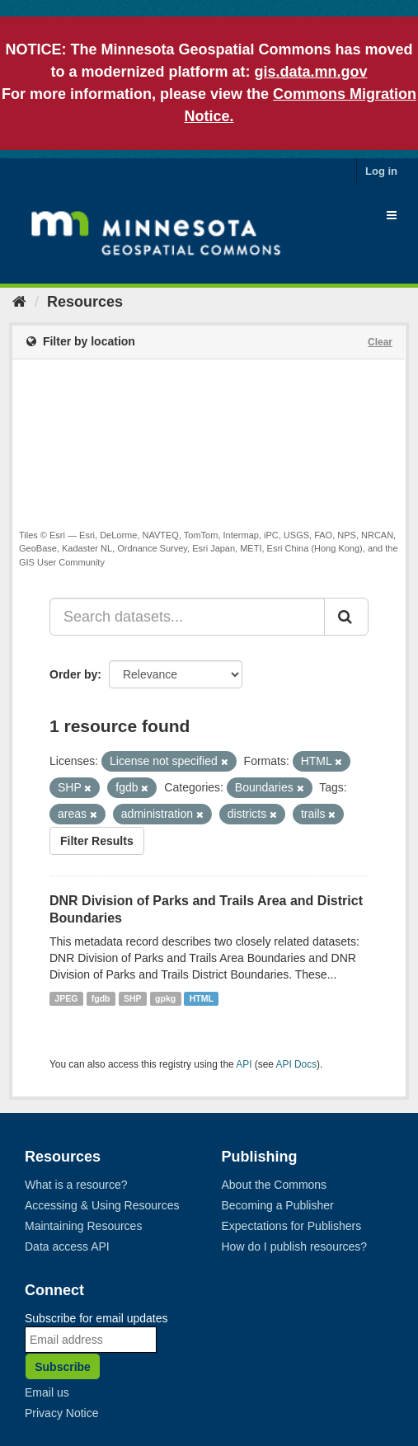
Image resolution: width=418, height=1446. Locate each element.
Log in (381, 171)
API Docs (296, 1064)
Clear (380, 342)
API (243, 1064)
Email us (47, 1392)
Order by (73, 674)
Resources (85, 301)
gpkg (165, 998)
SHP (133, 998)
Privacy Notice (61, 1413)
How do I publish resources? (295, 1246)
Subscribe (63, 1366)
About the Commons (274, 1184)
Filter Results (97, 840)
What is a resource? (76, 1184)
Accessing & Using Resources (102, 1205)
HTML (202, 998)
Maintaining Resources (83, 1225)
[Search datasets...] (187, 617)
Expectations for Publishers (292, 1225)
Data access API (67, 1246)
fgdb (101, 998)
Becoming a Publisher (278, 1205)
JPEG (65, 998)
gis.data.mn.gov (311, 71)
